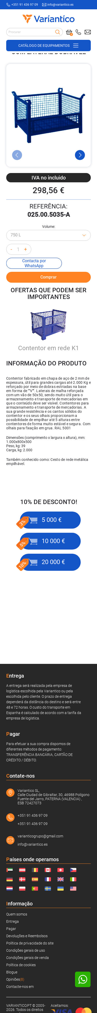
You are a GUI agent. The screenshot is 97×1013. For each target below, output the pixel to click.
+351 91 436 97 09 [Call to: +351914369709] (24, 4)
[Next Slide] (80, 208)
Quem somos (16, 914)
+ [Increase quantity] (25, 302)
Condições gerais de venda (27, 958)
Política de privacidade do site (30, 943)
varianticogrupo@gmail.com (40, 836)
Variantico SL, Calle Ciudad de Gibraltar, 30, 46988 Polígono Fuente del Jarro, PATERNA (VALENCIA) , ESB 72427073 (53, 797)
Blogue (11, 972)
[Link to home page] (48, 19)
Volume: (48, 279)
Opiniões (15, 979)
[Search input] (34, 32)
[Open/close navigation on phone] (48, 45)
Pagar (11, 929)
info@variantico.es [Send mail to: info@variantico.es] (60, 4)
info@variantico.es (33, 844)
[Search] (58, 32)
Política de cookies (21, 965)
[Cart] (69, 32)
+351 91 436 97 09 (33, 815)
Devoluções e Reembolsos (27, 936)
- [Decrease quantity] (11, 302)
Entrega (12, 921)
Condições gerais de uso (25, 950)
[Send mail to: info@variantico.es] (88, 32)
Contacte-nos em (20, 987)
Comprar (48, 316)
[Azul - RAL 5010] (48, 288)
